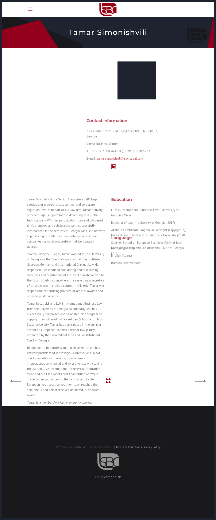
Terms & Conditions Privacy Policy (138, 447)
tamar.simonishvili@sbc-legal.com (90, 158)
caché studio (113, 477)
